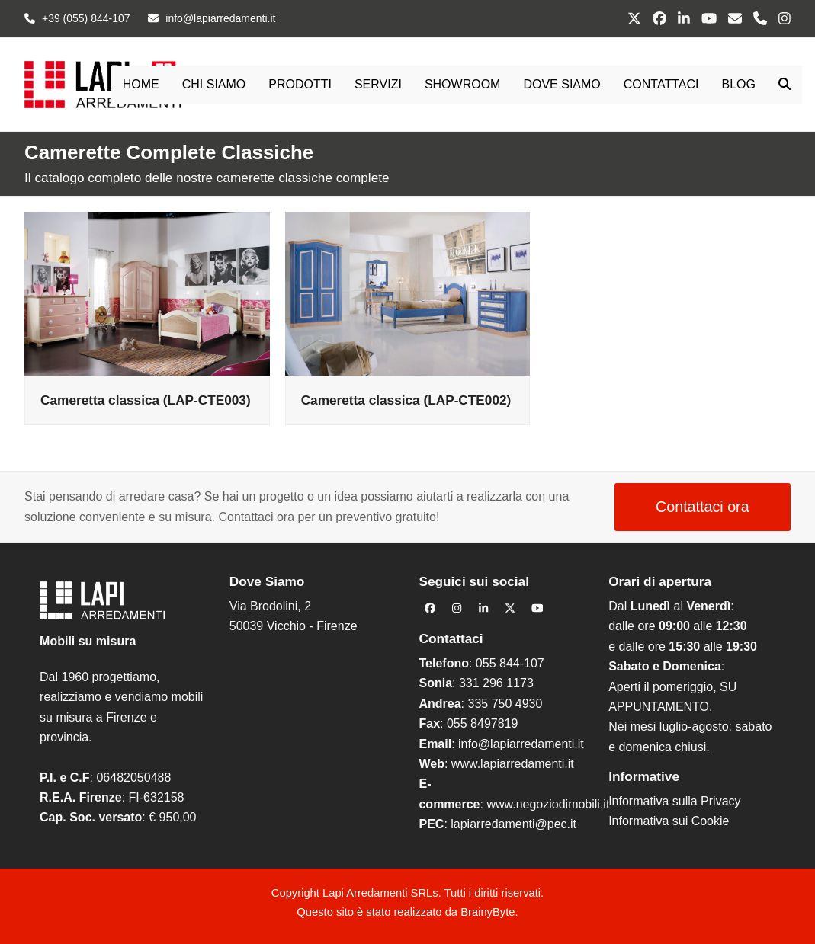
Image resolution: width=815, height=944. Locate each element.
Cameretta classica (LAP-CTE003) (145, 400)
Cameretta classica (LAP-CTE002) (406, 400)
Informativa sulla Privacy (674, 801)
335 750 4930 (504, 703)
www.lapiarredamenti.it (512, 763)
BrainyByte (487, 912)
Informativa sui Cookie (668, 820)
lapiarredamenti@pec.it (513, 824)
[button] (784, 85)
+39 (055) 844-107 (86, 18)
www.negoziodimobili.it (547, 804)
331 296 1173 (496, 683)
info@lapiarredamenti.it (521, 744)
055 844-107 (510, 663)
